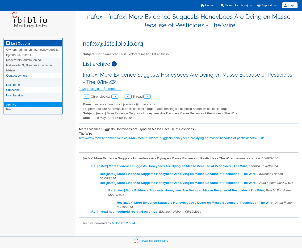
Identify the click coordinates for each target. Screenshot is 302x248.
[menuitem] (207, 5)
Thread (112, 89)
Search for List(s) (234, 5)
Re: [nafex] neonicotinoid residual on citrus (124, 211)
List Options (18, 43)
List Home (13, 85)
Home (207, 5)
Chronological (92, 89)
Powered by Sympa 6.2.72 (154, 241)
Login (289, 5)
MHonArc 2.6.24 (123, 223)
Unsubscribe (14, 95)
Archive (11, 104)
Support (264, 5)
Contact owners (16, 75)
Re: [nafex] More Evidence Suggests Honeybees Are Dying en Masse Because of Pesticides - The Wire (169, 166)
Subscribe (13, 90)
